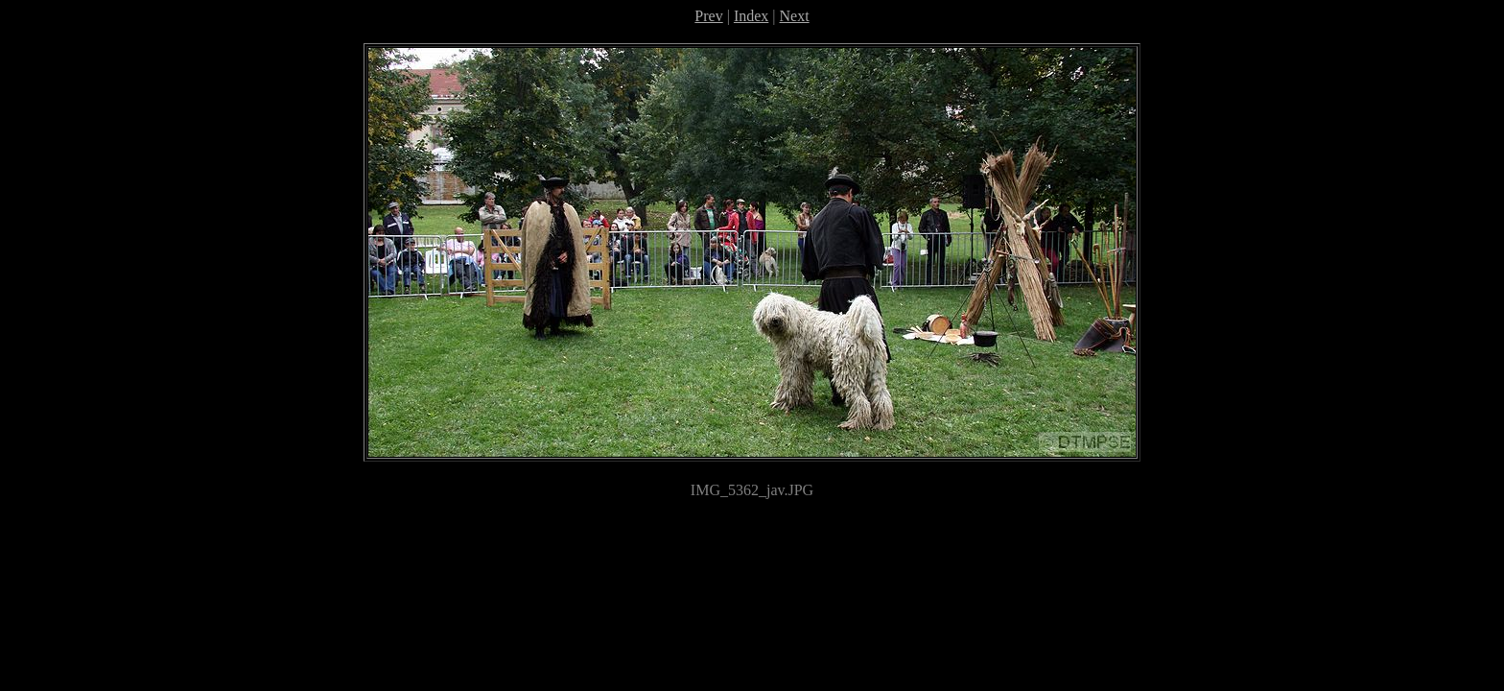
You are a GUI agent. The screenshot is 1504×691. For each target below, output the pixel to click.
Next (795, 16)
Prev (708, 16)
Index (751, 16)
